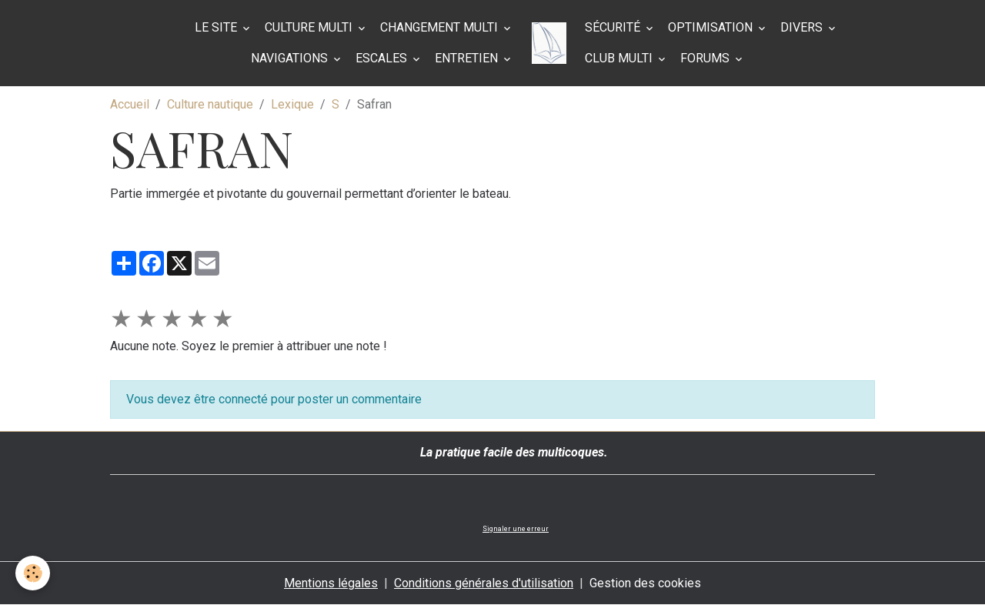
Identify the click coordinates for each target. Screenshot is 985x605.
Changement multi (440, 27)
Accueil (129, 104)
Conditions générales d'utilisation (483, 583)
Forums (706, 58)
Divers (803, 27)
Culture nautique (210, 104)
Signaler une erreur (515, 529)
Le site (217, 27)
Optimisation (712, 27)
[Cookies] (32, 573)
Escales (383, 58)
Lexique (292, 104)
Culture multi (310, 27)
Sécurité (614, 27)
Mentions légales (331, 583)
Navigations (291, 58)
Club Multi (620, 58)
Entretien (468, 58)
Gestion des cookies (645, 583)
